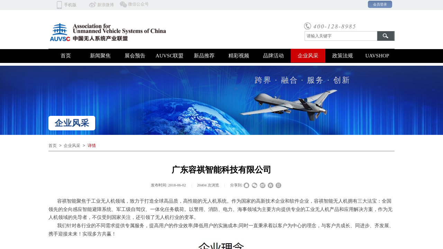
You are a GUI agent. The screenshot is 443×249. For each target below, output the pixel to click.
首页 (66, 55)
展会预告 (135, 55)
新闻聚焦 (100, 55)
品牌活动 (273, 55)
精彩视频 (238, 55)
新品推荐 (204, 55)
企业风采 (308, 55)
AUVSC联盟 (170, 55)
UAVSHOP (377, 55)
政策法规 (342, 55)
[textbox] (341, 36)
